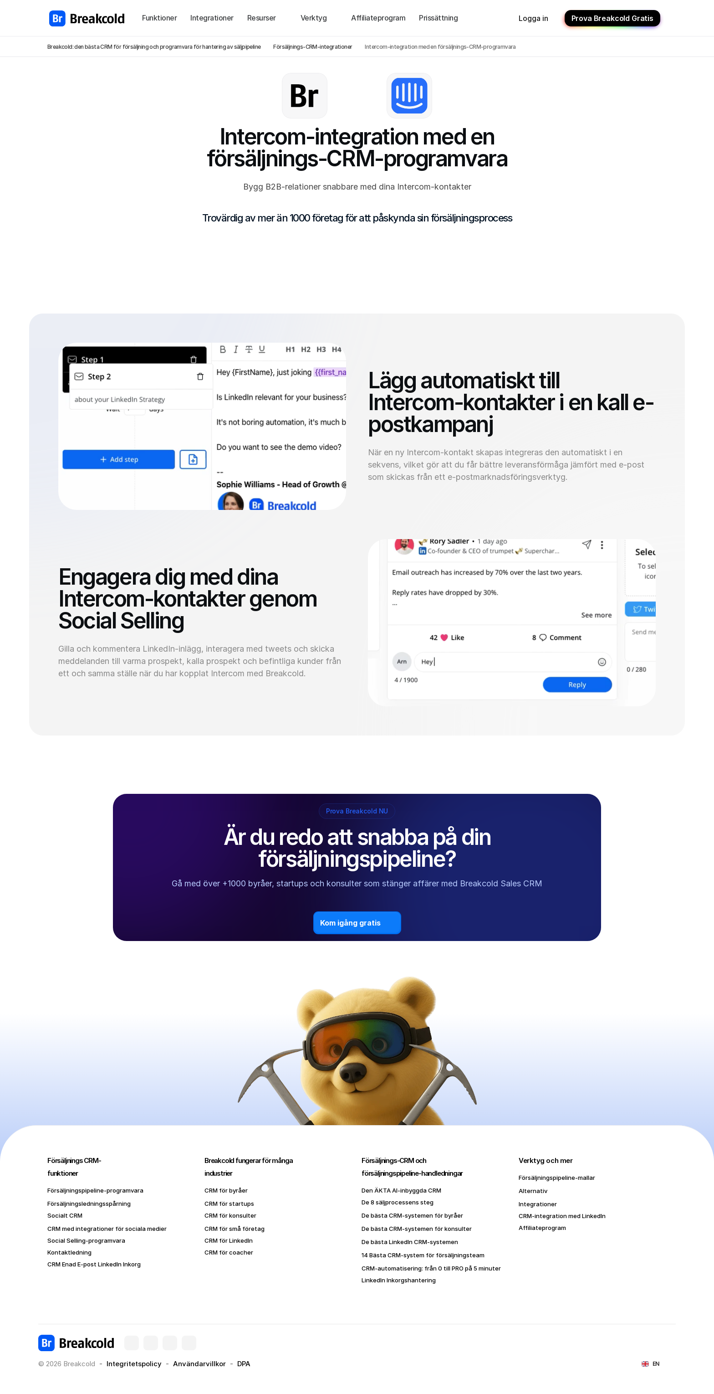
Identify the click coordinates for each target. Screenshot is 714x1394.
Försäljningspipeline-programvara (95, 1190)
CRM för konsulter (230, 1215)
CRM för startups (229, 1203)
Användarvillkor (199, 1363)
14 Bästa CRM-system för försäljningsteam (423, 1255)
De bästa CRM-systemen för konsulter (417, 1228)
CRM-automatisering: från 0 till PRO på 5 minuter (431, 1268)
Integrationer (538, 1204)
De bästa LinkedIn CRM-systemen (410, 1241)
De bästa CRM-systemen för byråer (412, 1215)
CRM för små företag (234, 1228)
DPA (243, 1363)
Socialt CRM (64, 1215)
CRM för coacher (228, 1252)
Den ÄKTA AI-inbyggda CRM (401, 1190)
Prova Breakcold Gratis (612, 18)
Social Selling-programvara (86, 1240)
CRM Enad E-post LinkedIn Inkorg (94, 1264)
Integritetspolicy (134, 1363)
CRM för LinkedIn (228, 1240)
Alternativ (533, 1190)
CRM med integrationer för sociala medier (107, 1228)
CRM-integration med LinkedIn (562, 1215)
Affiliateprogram (542, 1227)
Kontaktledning (69, 1252)
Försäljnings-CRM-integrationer (312, 46)
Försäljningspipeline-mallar (557, 1177)
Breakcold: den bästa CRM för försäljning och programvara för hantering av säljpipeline (153, 46)
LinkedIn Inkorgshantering (399, 1280)
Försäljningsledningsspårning (89, 1203)
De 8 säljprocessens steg (398, 1202)
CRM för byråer (226, 1190)
